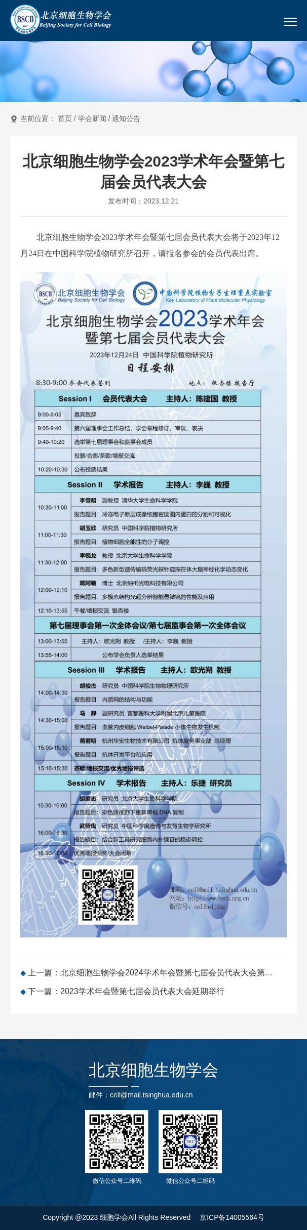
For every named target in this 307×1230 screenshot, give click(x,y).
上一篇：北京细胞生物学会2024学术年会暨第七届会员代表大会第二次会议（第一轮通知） (157, 972)
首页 (65, 118)
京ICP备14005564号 (232, 1217)
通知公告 (126, 118)
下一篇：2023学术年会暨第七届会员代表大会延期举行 (126, 991)
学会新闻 (92, 118)
